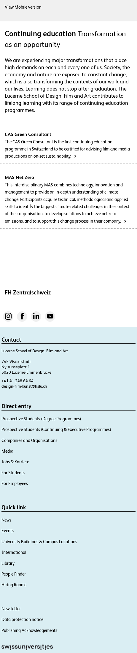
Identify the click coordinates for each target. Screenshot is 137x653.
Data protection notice (22, 619)
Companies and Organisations (29, 440)
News (6, 519)
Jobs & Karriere (15, 461)
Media (7, 451)
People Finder (13, 573)
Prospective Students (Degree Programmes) (41, 418)
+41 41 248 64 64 (17, 380)
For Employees (14, 483)
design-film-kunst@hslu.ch (24, 386)
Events (7, 530)
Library (8, 563)
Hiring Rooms (13, 584)
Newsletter (11, 608)
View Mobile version (23, 6)
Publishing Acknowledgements (29, 630)
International (13, 552)
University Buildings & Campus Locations (39, 541)
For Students (13, 472)
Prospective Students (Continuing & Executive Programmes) (56, 429)
